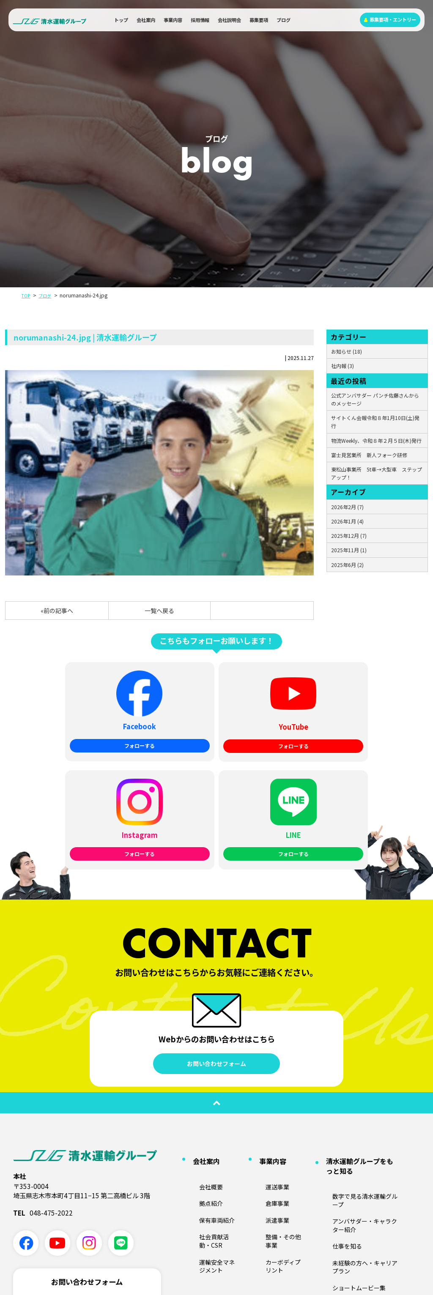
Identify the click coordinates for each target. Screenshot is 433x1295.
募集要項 (258, 19)
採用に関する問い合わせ (87, 1216)
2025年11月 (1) (349, 549)
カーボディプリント (277, 1106)
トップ (121, 19)
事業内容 (173, 19)
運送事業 (265, 1057)
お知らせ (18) (346, 351)
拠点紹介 (199, 1069)
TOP (27, 295)
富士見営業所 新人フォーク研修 (369, 454)
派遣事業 (265, 1081)
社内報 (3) (342, 365)
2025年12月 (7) (349, 535)
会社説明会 (229, 19)
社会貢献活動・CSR (211, 1094)
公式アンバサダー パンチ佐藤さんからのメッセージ (375, 399)
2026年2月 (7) (347, 506)
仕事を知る (334, 1089)
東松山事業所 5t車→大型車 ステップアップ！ (376, 473)
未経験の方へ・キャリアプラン (357, 1102)
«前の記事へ (57, 610)
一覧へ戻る (159, 610)
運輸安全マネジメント (214, 1106)
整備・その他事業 (275, 1094)
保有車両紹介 (204, 1081)
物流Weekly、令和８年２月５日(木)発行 (376, 440)
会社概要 (199, 1057)
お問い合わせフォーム (216, 948)
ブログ (283, 19)
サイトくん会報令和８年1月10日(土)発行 (375, 421)
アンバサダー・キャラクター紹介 (360, 1077)
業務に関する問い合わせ (87, 1191)
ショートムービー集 (344, 1114)
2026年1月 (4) (347, 521)
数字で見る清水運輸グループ (354, 1065)
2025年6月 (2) (347, 564)
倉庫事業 (265, 1069)
